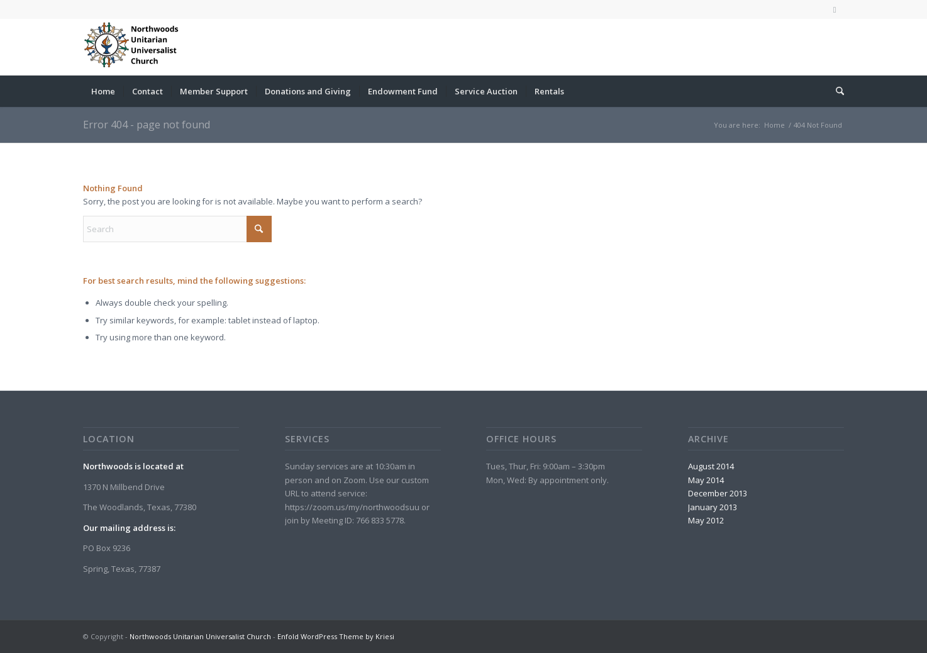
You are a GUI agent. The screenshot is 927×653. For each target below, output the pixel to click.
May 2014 (706, 480)
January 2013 (712, 507)
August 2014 (711, 466)
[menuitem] (103, 91)
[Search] (836, 91)
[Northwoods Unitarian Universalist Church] (133, 47)
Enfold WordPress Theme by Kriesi (335, 636)
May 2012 (706, 520)
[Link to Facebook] (834, 9)
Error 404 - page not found (146, 124)
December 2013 (717, 493)
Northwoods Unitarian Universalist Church (200, 636)
